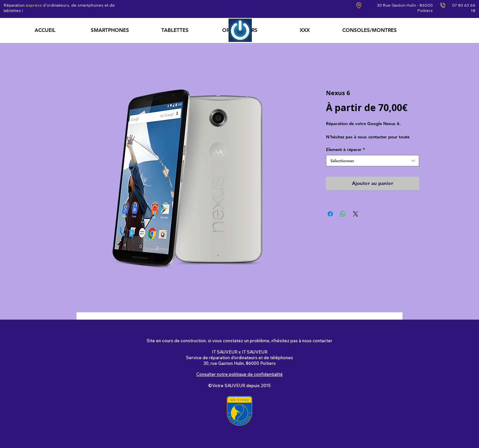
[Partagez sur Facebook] (330, 214)
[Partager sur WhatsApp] (343, 214)
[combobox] (372, 161)
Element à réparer (345, 149)
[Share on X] (356, 214)
